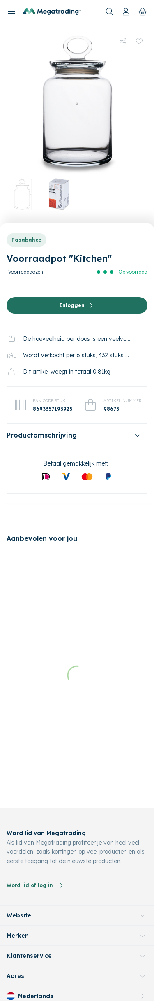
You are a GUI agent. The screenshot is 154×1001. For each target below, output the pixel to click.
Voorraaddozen (25, 272)
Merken (18, 885)
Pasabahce (26, 240)
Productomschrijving (42, 435)
